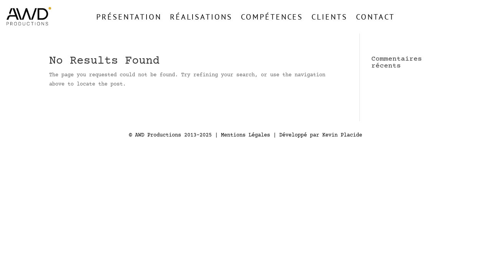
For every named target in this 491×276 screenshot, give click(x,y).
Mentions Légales (245, 135)
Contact (375, 16)
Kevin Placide (342, 135)
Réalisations (201, 16)
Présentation (128, 16)
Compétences (272, 16)
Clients (329, 16)
